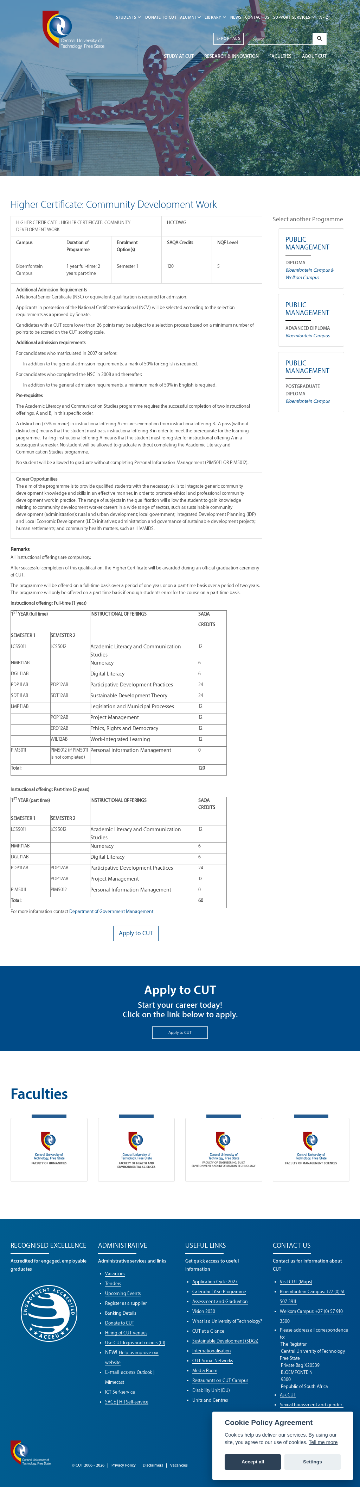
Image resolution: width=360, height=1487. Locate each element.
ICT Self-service (120, 1392)
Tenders (113, 1283)
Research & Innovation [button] (231, 56)
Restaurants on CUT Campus (220, 1380)
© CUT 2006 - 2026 (88, 1465)
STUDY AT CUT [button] (179, 56)
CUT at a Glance (208, 1331)
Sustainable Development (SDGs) (225, 1341)
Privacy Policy (123, 1465)
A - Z (324, 17)
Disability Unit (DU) (211, 1390)
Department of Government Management (111, 911)
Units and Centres (210, 1400)
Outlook (144, 1372)
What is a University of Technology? (227, 1321)
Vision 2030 (203, 1311)
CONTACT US (257, 17)
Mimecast (114, 1382)
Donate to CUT (161, 17)
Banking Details (120, 1313)
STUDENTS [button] (129, 17)
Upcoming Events (123, 1293)
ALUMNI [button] (190, 17)
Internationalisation (211, 1350)
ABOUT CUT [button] (314, 56)
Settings (312, 1461)
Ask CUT (288, 1394)
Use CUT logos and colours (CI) (135, 1342)
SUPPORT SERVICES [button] (294, 17)
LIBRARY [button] (216, 17)
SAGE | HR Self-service (126, 1402)
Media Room (204, 1370)
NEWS (236, 17)
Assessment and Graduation (220, 1301)
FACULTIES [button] (280, 56)
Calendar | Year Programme (219, 1291)
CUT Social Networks (212, 1360)
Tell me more (323, 1442)
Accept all (253, 1461)
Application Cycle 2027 (215, 1281)
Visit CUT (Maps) (296, 1281)
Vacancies (115, 1273)
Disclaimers (153, 1465)
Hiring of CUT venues (126, 1332)
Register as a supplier (126, 1303)
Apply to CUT (180, 1032)
